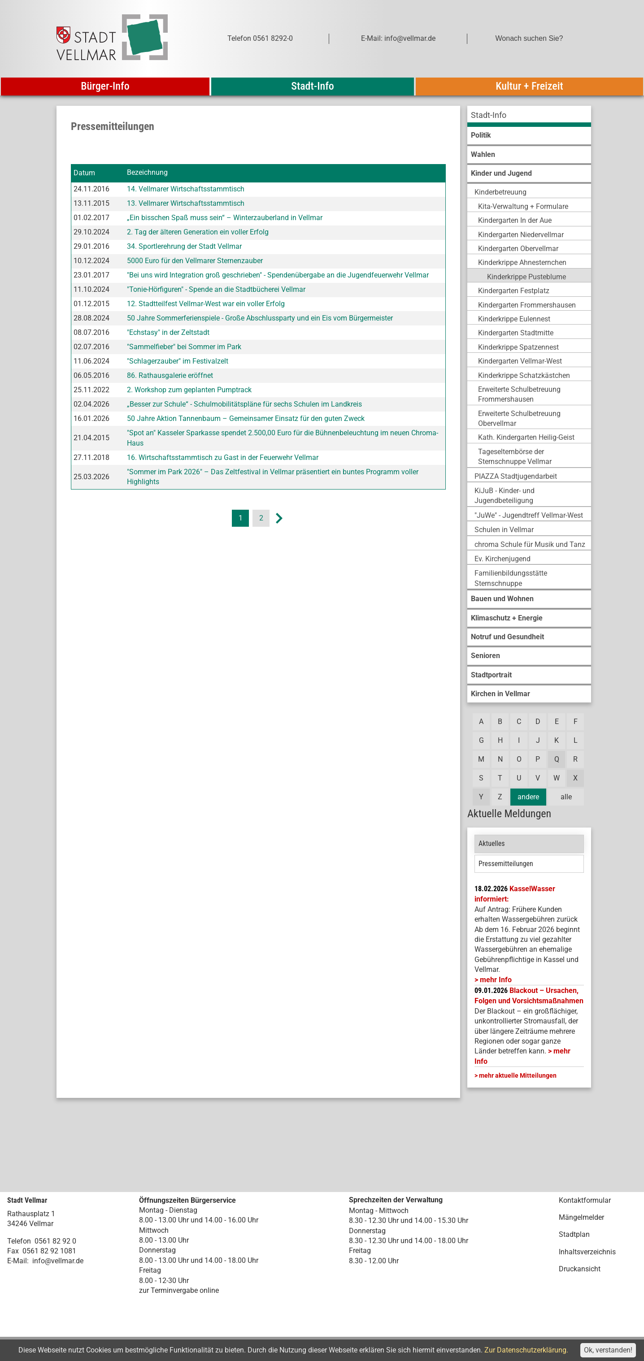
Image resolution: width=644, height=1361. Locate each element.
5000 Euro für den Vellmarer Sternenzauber (195, 260)
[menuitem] (529, 116)
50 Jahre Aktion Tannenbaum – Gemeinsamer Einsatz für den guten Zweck (246, 418)
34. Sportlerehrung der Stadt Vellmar (184, 246)
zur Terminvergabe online (179, 1290)
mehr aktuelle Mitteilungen (518, 1075)
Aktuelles (492, 843)
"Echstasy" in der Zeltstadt (168, 332)
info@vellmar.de (57, 1261)
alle (566, 797)
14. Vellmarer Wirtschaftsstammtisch (185, 189)
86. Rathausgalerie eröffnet (170, 375)
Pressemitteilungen (506, 863)
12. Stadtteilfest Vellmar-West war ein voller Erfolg (206, 303)
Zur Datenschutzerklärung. (526, 1350)
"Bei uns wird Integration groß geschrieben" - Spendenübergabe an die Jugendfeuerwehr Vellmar (278, 275)
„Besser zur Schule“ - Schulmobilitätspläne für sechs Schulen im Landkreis (244, 404)
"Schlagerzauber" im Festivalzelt (177, 361)
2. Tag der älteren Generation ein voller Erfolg (198, 232)
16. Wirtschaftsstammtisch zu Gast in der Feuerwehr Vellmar (222, 457)
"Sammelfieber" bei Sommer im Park (184, 346)
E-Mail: (18, 1261)
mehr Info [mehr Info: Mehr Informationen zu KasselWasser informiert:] (496, 979)
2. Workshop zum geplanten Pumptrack (189, 390)
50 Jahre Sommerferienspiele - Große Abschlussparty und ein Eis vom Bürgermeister (260, 318)
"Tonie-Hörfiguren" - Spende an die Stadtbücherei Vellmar (216, 289)
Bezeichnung (147, 173)
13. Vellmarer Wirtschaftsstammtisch (185, 203)
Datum (84, 173)
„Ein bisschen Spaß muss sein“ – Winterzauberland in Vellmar (224, 217)
